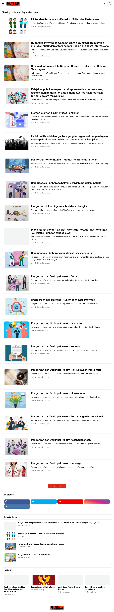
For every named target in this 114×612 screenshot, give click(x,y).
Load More (56, 486)
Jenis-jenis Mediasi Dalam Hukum (69, 588)
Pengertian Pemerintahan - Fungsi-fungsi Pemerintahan (64, 159)
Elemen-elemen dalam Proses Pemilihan (55, 112)
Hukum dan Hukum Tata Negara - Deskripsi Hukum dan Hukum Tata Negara (68, 68)
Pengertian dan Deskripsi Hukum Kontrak (55, 346)
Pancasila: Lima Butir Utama (43, 587)
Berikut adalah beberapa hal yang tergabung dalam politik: (66, 182)
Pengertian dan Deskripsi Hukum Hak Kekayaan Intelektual (66, 369)
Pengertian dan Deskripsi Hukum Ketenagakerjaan (61, 439)
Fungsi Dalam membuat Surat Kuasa (95, 588)
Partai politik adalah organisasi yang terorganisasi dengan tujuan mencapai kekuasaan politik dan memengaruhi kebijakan (69, 138)
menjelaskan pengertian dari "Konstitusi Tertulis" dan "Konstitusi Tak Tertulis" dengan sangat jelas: (69, 231)
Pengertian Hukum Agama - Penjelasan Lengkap (59, 206)
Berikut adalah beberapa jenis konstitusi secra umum (62, 253)
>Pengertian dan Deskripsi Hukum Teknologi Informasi (63, 299)
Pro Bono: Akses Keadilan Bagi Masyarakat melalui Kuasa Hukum (14, 589)
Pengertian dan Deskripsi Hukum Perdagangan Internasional (67, 416)
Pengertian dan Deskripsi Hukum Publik (34, 555)
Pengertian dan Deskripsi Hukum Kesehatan (57, 323)
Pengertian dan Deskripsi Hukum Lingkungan (58, 393)
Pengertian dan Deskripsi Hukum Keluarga (56, 463)
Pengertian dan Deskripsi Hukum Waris (54, 276)
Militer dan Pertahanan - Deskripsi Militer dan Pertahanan (65, 19)
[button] (3, 3)
